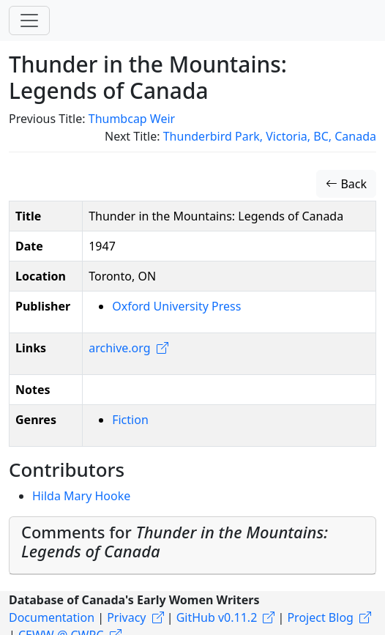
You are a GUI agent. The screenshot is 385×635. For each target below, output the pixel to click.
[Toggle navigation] (29, 20)
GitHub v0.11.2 (217, 617)
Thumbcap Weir (132, 119)
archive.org (119, 348)
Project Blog (320, 617)
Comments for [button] (174, 541)
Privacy (126, 617)
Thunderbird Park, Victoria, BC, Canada (269, 136)
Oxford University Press (176, 306)
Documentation (51, 617)
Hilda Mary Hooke (81, 496)
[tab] (192, 545)
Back (346, 184)
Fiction (130, 420)
